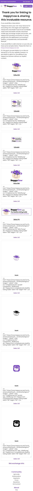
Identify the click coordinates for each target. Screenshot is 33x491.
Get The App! (26, 1)
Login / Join (28, 6)
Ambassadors (16, 476)
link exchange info (16, 463)
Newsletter (16, 482)
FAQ (16, 490)
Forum (16, 480)
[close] (31, 1)
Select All (16, 93)
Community (16, 472)
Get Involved (16, 484)
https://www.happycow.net (10, 48)
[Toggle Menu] (1, 6)
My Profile (16, 474)
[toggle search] (21, 6)
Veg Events (16, 478)
